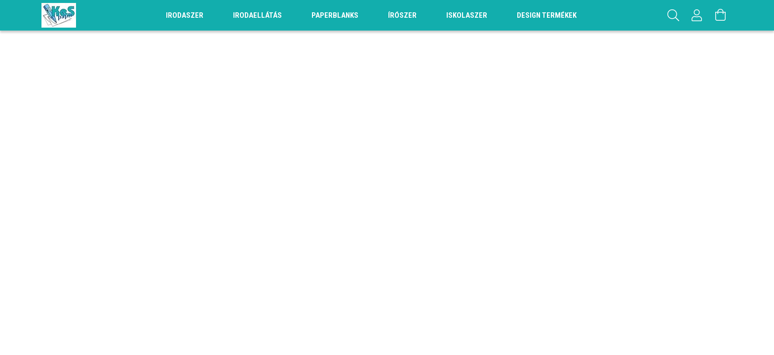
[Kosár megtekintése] (721, 15)
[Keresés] (673, 15)
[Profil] (697, 15)
